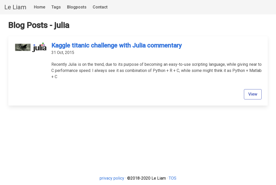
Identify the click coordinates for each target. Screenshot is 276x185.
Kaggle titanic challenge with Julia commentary (116, 45)
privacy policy (112, 178)
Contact (100, 7)
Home (39, 7)
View (252, 94)
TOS (172, 178)
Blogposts (77, 7)
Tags (56, 7)
